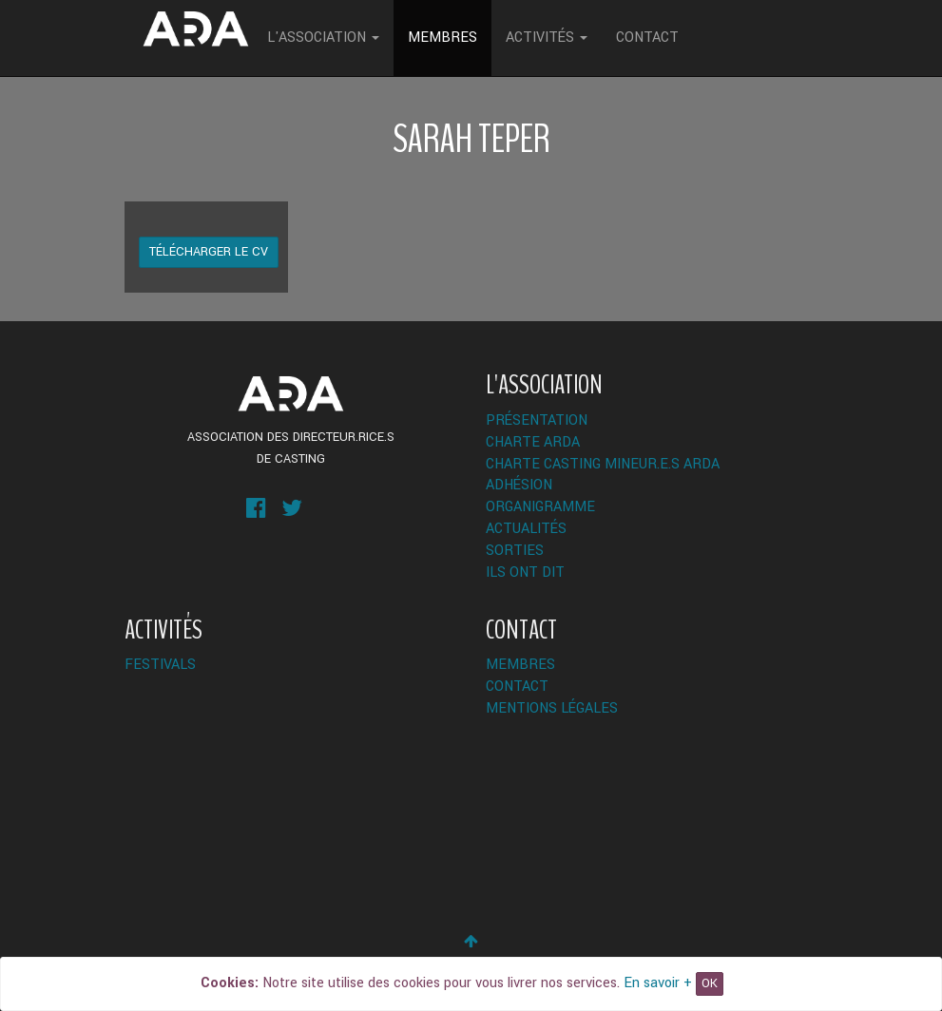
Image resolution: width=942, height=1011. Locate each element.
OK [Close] (710, 983)
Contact (647, 38)
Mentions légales (552, 708)
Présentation (536, 420)
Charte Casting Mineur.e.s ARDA (603, 464)
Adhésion (519, 485)
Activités (546, 38)
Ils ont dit (525, 572)
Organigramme (540, 507)
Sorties (515, 551)
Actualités (526, 529)
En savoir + (658, 983)
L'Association (323, 38)
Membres (442, 38)
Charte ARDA (533, 442)
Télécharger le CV (208, 251)
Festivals (160, 665)
